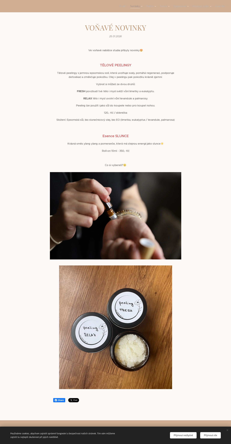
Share (59, 400)
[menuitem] (123, 6)
